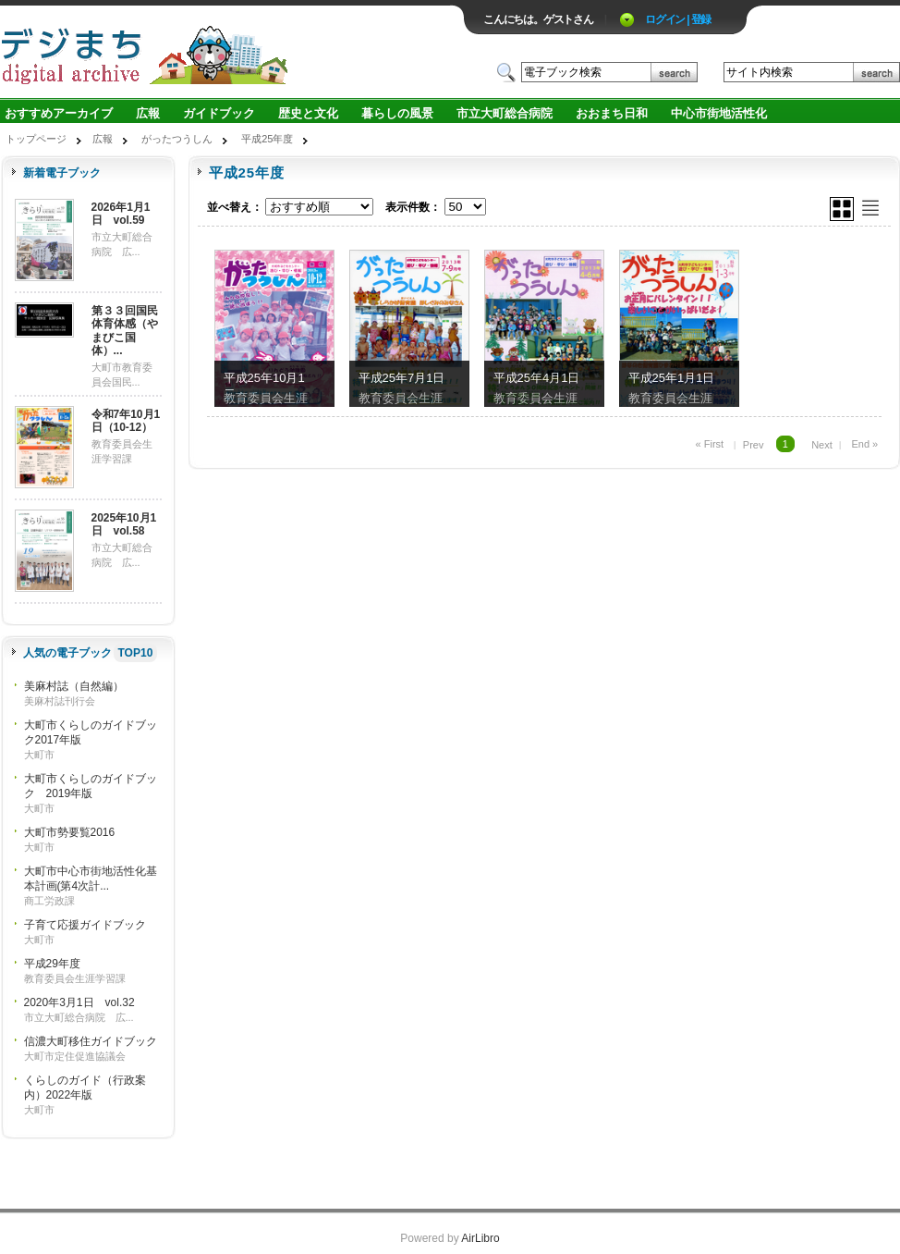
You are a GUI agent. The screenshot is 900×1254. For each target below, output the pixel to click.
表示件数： (413, 207)
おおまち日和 (612, 113)
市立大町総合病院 (504, 113)
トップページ (36, 138)
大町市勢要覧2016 (70, 832)
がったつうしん (177, 138)
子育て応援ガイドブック (85, 924)
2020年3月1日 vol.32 (79, 1002)
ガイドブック (219, 113)
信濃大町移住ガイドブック (90, 1041)
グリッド (842, 209)
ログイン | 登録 (678, 19)
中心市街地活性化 (719, 113)
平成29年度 (52, 963)
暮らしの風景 (397, 113)
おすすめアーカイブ (59, 113)
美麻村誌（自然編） (74, 686)
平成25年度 (267, 138)
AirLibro (480, 1238)
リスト (870, 208)
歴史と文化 (308, 113)
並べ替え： (234, 207)
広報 (148, 113)
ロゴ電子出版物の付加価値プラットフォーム (216, 52)
